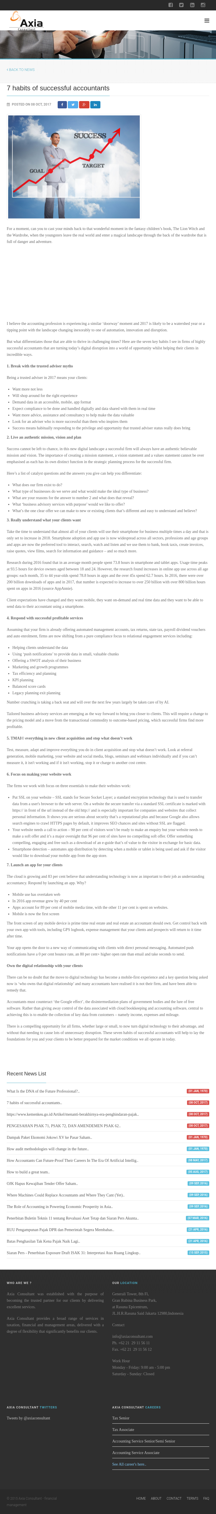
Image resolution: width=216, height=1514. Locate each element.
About (156, 1498)
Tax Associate (123, 1430)
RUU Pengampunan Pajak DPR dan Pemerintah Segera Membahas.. (60, 1230)
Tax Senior (120, 1418)
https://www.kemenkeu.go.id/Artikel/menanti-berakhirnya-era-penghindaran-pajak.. (73, 1114)
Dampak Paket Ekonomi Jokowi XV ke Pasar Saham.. (49, 1137)
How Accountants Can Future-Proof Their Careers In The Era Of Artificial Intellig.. (72, 1160)
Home (141, 1498)
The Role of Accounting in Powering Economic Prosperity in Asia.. (60, 1207)
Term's (192, 1498)
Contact (173, 1498)
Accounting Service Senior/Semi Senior (143, 1441)
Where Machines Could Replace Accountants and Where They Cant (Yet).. (66, 1195)
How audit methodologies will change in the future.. (48, 1149)
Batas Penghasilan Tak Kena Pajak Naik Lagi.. (43, 1241)
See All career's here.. (129, 1464)
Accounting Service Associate (135, 1453)
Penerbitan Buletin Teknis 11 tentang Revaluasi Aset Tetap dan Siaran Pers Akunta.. (73, 1218)
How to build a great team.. (28, 1172)
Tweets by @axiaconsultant (28, 1418)
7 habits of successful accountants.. (34, 1103)
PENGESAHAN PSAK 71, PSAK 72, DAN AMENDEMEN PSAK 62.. (64, 1126)
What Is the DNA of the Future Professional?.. (43, 1091)
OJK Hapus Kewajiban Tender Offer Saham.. (42, 1184)
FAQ (206, 1498)
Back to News (21, 70)
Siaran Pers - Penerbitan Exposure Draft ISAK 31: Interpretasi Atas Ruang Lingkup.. (74, 1253)
